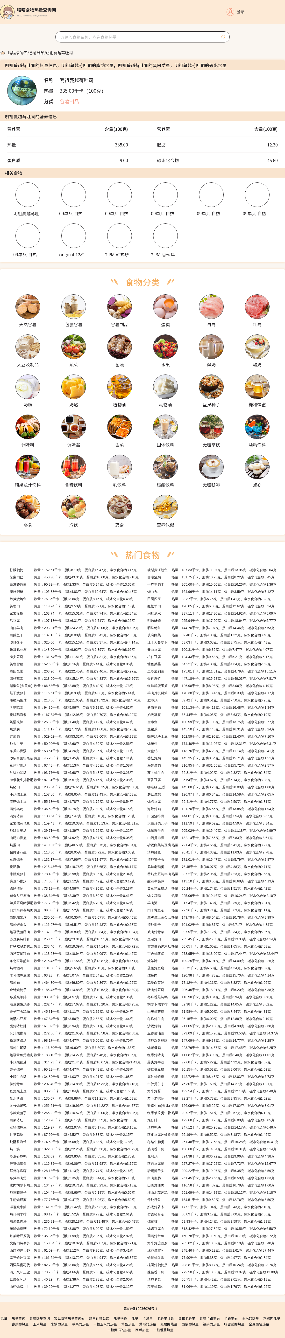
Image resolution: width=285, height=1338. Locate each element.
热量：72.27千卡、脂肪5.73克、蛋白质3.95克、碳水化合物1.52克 (209, 1098)
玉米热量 (39, 1324)
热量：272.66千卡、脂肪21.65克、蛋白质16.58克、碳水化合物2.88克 (74, 1033)
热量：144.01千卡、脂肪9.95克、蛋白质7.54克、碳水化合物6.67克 (210, 816)
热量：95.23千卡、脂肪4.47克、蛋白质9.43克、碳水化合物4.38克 (71, 1069)
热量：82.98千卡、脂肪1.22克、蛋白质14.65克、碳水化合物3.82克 (210, 1004)
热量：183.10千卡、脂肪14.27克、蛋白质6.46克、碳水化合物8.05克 (73, 1055)
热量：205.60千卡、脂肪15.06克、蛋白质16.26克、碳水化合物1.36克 (211, 584)
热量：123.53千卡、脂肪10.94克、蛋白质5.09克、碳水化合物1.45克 (73, 954)
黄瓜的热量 (147, 1324)
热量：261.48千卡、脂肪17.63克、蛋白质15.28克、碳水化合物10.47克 (212, 1142)
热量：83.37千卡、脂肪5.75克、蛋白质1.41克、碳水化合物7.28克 (209, 599)
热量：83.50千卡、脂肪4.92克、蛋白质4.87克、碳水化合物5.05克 (71, 838)
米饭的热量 (59, 1324)
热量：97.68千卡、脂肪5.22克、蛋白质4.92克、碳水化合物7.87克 (209, 1062)
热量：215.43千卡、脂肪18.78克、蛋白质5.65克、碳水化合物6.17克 (73, 867)
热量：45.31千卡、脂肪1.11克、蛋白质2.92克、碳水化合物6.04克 (71, 1011)
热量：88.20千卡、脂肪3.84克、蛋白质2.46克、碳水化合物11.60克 (72, 1091)
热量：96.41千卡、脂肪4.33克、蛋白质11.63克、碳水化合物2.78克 (210, 852)
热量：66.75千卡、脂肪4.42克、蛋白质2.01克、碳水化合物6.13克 (209, 1279)
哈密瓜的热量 (234, 1324)
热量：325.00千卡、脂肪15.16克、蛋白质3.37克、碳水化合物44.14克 (74, 642)
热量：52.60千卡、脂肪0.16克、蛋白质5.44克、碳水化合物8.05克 (71, 664)
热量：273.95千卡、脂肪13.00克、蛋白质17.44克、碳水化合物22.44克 (212, 954)
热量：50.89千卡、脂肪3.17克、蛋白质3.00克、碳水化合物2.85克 (209, 1214)
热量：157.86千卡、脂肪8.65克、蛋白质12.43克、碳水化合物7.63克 (73, 794)
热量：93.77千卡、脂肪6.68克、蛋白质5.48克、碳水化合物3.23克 (71, 773)
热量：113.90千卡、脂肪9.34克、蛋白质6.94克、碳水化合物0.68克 (210, 997)
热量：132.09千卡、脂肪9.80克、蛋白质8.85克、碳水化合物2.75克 (72, 1156)
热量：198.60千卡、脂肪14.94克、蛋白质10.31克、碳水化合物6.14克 (211, 1149)
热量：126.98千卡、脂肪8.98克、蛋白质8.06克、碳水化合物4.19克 (210, 686)
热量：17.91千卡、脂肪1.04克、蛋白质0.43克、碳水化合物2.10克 (209, 1207)
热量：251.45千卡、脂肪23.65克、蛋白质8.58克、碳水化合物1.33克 (210, 1178)
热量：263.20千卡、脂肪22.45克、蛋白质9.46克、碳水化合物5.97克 (73, 671)
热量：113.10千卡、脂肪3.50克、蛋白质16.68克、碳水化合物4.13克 (210, 881)
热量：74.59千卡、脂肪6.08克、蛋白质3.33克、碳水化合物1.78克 (71, 1142)
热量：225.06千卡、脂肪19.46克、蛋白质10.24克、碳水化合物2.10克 (211, 896)
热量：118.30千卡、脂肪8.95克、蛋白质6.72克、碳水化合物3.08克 (72, 852)
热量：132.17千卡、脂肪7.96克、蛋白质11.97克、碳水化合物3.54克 (73, 859)
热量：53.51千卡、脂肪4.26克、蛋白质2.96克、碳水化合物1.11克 (71, 751)
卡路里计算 (165, 1318)
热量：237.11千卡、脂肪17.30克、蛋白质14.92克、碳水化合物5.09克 (211, 613)
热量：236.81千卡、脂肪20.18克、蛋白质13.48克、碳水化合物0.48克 (74, 1221)
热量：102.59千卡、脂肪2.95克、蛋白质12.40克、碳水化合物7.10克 (210, 736)
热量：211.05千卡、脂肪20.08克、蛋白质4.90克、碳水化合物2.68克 (210, 1026)
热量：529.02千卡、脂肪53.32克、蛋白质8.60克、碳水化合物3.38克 (73, 736)
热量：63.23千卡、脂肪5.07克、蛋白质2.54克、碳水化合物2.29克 (71, 975)
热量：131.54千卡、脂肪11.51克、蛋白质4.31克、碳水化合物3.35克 (73, 657)
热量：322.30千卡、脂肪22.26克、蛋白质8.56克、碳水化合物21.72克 (74, 1149)
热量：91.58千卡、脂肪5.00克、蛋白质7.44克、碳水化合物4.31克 (209, 1011)
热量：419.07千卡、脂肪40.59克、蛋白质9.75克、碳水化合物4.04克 (73, 845)
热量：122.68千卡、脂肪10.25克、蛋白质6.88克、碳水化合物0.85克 (210, 1120)
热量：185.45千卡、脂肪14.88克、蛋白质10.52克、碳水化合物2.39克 (74, 990)
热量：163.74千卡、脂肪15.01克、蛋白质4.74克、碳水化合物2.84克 (73, 613)
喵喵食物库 (18, 52)
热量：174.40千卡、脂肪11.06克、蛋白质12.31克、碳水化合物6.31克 (211, 744)
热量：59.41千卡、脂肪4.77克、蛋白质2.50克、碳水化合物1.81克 (209, 801)
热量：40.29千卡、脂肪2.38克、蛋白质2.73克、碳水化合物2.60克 (71, 1279)
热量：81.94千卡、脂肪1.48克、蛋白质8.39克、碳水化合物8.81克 (209, 903)
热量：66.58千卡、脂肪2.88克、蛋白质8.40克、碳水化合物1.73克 (71, 686)
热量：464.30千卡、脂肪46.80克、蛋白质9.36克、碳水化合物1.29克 (73, 982)
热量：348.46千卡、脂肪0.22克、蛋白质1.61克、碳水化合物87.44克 (210, 1250)
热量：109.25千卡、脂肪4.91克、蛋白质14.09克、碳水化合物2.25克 (210, 961)
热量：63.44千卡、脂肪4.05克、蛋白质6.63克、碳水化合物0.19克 (209, 715)
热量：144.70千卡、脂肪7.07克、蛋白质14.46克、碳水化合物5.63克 (210, 628)
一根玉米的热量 (105, 1324)
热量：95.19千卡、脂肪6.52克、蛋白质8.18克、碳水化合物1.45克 (209, 1134)
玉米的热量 (250, 1318)
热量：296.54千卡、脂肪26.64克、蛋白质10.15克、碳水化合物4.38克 (74, 787)
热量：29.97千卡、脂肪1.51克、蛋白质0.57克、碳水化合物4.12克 (209, 1113)
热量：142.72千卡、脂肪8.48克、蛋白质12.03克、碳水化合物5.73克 (210, 1077)
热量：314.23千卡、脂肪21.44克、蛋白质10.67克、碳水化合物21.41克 (75, 1062)
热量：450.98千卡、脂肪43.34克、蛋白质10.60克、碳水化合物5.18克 (74, 577)
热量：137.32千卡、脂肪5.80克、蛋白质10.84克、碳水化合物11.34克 (74, 932)
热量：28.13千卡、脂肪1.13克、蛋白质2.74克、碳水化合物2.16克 (71, 1171)
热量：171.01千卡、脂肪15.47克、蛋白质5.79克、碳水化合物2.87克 (210, 859)
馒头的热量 (211, 1324)
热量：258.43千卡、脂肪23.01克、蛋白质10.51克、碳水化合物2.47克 (74, 939)
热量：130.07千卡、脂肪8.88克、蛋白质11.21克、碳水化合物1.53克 (73, 1098)
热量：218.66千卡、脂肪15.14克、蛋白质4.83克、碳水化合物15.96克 (74, 678)
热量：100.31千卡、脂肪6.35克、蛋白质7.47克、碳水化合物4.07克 (210, 649)
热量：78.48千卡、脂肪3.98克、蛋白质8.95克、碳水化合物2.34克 (71, 874)
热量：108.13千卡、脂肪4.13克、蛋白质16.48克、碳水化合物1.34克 (210, 707)
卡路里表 (231, 1318)
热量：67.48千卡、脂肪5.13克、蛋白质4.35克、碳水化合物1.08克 (71, 765)
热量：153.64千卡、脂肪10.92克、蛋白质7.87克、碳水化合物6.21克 (73, 1243)
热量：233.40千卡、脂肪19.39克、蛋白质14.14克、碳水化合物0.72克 (74, 946)
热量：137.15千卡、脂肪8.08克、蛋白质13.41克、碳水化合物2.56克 (73, 635)
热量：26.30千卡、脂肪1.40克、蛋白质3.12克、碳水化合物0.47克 (71, 722)
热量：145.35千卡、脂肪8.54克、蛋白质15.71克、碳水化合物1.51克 (210, 758)
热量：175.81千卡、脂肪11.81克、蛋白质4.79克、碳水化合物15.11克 (211, 671)
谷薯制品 (36, 52)
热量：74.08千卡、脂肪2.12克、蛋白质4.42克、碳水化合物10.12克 (72, 881)
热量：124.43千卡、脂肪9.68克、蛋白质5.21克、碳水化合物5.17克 (210, 657)
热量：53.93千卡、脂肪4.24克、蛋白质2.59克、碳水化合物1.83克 (209, 1221)
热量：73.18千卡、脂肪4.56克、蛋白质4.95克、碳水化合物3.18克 (71, 888)
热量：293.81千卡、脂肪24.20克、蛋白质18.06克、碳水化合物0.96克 (74, 628)
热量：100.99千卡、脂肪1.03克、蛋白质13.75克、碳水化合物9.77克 (210, 722)
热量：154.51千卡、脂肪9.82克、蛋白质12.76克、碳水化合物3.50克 (210, 1200)
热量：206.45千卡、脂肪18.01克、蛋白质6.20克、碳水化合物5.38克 (210, 990)
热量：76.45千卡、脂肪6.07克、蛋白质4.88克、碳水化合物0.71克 (209, 867)
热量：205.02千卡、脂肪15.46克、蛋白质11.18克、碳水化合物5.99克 (211, 830)
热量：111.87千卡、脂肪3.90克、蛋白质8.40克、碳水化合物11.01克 (210, 1055)
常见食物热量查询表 (69, 1318)
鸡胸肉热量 (271, 1318)
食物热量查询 (39, 1318)
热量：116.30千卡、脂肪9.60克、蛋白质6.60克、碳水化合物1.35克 (72, 1048)
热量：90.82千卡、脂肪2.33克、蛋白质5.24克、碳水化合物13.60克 (72, 584)
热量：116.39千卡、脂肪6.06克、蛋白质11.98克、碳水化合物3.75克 (73, 1163)
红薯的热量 (168, 1324)
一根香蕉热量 (163, 1329)
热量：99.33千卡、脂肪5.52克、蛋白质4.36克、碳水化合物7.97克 (71, 910)
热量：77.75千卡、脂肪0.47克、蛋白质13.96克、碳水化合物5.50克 (72, 1200)
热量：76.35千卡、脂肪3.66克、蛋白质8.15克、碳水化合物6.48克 (71, 599)
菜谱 (3, 1318)
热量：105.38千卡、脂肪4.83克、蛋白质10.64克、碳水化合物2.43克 (73, 592)
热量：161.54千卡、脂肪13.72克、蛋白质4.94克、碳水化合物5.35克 (73, 1258)
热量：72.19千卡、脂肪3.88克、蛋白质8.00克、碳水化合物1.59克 (71, 1229)
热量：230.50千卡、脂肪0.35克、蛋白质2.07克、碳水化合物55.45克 (73, 917)
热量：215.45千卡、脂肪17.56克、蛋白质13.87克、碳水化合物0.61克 (74, 961)
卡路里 (147, 1318)
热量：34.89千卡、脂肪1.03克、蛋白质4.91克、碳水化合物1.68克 (71, 1077)
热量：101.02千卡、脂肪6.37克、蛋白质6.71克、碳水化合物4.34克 (210, 925)
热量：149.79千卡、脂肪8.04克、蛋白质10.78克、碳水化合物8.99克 (210, 917)
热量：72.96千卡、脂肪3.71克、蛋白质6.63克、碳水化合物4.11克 (209, 910)
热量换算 (120, 1318)
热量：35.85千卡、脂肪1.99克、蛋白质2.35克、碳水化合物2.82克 (71, 1236)
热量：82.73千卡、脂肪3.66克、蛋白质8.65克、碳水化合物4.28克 (71, 1265)
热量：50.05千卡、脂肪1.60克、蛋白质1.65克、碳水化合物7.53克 (209, 946)
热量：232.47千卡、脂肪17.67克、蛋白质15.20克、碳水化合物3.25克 (74, 1004)
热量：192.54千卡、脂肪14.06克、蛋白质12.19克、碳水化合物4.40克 (211, 1091)
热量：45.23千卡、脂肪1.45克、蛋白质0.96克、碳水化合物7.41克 (71, 758)
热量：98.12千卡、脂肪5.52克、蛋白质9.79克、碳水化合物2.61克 (71, 1214)
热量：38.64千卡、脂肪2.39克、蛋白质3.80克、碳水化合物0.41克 (71, 896)
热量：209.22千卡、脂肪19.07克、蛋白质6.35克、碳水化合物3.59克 (210, 1171)
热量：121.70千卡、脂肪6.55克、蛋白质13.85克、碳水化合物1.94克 (210, 809)
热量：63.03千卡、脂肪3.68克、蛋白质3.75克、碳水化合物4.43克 (209, 642)
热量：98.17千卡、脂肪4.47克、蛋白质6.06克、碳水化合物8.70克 (71, 1040)
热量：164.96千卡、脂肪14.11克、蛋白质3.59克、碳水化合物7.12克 (210, 592)
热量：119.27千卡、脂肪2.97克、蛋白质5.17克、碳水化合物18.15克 (73, 1127)
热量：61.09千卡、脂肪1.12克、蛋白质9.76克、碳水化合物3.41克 (71, 1250)
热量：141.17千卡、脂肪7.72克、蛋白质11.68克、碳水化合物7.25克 (73, 729)
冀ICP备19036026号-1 (140, 1308)
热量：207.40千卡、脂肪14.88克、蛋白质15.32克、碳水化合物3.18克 (74, 1084)
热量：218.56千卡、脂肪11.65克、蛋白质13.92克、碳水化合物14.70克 (75, 700)
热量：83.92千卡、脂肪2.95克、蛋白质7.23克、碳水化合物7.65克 (209, 874)
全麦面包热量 (259, 1324)
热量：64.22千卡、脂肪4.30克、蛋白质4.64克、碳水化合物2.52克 (209, 664)
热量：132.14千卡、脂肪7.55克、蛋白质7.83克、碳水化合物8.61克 (210, 838)
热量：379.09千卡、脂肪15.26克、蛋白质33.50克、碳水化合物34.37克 (212, 1033)
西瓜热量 (142, 1329)
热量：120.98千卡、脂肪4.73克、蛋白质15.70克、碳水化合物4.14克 (210, 975)
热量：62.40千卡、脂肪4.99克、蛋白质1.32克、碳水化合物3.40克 (209, 635)
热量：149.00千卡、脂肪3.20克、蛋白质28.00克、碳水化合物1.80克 (210, 787)
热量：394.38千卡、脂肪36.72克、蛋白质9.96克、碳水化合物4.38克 (210, 1156)
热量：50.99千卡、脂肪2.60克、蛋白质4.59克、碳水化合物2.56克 (71, 744)
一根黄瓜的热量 (119, 1329)
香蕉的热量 (20, 1324)
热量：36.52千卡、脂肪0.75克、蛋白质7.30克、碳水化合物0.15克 (71, 809)
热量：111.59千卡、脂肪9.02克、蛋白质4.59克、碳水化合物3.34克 (210, 823)
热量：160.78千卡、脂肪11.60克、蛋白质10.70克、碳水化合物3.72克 (211, 1236)
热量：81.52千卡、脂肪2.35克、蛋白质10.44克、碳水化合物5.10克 (72, 1178)
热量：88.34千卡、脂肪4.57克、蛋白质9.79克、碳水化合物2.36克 (71, 997)
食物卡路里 (186, 1318)
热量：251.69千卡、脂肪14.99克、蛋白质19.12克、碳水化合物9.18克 (211, 1192)
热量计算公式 (99, 1318)
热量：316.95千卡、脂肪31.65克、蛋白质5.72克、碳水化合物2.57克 (210, 765)
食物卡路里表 (210, 1318)
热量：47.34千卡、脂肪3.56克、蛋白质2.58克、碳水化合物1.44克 (71, 1019)
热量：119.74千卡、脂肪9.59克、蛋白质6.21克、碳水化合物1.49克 (72, 606)
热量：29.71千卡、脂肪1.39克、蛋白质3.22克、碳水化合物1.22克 (71, 830)
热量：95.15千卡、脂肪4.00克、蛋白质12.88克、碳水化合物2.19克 (210, 1019)
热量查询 (18, 1318)
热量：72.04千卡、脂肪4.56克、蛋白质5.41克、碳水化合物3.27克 (209, 845)
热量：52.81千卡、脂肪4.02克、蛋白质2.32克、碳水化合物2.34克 (209, 773)
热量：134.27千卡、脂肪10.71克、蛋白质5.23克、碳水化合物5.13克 (73, 1185)
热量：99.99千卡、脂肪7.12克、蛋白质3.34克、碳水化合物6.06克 (209, 932)
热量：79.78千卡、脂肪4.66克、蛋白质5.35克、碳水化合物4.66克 (71, 1272)
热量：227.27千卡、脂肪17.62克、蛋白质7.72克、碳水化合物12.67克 (211, 1163)
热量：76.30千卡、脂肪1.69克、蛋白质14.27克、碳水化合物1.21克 (210, 1084)
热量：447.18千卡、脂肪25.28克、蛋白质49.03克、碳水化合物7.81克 (211, 678)
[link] (18, 52)
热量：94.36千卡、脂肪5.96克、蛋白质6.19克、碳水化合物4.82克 (71, 707)
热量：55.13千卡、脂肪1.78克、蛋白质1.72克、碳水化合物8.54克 (71, 801)
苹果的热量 (80, 1324)
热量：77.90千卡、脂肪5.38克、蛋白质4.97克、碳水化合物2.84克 (209, 1258)
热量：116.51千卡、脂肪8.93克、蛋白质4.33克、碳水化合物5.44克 (72, 693)
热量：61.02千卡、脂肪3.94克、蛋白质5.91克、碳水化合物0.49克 (71, 1026)
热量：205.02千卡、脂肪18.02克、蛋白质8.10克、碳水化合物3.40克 (210, 1243)
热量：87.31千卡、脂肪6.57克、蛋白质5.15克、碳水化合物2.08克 (71, 780)
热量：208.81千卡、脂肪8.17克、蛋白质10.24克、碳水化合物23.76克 (211, 1265)
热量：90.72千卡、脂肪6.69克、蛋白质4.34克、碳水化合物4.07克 (209, 968)
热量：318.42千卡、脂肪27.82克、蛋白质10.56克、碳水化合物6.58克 (211, 1229)
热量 (134, 1318)
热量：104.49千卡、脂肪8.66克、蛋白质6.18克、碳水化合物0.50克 (72, 1192)
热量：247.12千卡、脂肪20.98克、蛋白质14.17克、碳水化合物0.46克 (211, 1127)
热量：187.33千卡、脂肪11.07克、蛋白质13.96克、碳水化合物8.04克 (211, 570)
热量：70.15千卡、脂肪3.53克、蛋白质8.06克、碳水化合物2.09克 (209, 1069)
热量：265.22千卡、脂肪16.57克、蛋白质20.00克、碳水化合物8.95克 (74, 1113)
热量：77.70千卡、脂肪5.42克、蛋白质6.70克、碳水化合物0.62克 (71, 903)
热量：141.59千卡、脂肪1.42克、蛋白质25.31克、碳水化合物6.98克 (73, 1207)
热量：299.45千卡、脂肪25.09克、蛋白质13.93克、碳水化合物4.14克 (211, 939)
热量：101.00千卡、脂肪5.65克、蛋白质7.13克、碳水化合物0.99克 (72, 968)
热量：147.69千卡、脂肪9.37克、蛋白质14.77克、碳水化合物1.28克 (210, 1040)
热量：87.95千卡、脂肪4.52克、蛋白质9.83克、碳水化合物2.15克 (71, 1134)
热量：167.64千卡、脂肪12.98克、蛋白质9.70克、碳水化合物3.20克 (73, 715)
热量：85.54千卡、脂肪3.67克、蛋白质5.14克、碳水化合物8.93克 (209, 780)
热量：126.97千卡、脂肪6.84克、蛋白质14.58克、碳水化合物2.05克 (210, 794)
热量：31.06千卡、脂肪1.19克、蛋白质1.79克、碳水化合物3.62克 (209, 1286)
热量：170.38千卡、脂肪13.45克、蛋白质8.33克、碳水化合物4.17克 (210, 693)
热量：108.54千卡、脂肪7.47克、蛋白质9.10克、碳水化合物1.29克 (72, 816)
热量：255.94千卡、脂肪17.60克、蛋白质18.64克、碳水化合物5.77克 (211, 621)
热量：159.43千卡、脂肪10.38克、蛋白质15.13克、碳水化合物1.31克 (74, 823)
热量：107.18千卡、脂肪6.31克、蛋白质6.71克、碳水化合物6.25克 (72, 621)
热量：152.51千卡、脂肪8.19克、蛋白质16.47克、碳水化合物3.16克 (73, 570)
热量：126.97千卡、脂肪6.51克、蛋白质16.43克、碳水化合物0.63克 (73, 925)
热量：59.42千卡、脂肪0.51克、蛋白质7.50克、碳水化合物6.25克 (209, 700)
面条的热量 (190, 1324)
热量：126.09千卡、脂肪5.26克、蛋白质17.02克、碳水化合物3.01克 (210, 1106)
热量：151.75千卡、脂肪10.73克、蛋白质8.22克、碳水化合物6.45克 (210, 577)
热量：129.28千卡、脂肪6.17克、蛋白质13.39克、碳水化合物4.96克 (73, 1120)
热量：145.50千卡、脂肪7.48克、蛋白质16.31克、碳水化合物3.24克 (210, 729)
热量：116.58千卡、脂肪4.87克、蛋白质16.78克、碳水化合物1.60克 (210, 1185)
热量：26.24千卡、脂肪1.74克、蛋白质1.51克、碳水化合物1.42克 (209, 888)
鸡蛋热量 (128, 1324)
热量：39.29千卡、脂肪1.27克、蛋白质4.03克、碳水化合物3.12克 (71, 1286)
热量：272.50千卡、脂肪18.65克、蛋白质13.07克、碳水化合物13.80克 (212, 1272)
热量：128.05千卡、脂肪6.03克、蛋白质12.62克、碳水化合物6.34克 (210, 606)
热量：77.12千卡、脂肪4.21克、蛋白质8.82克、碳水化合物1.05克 (209, 982)
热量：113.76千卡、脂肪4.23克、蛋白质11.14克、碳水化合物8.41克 (210, 751)
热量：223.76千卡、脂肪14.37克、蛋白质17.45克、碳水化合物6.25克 (211, 1048)
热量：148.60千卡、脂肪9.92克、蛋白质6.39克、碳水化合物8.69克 (72, 649)
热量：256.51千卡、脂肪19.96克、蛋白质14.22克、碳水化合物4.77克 (74, 1106)
